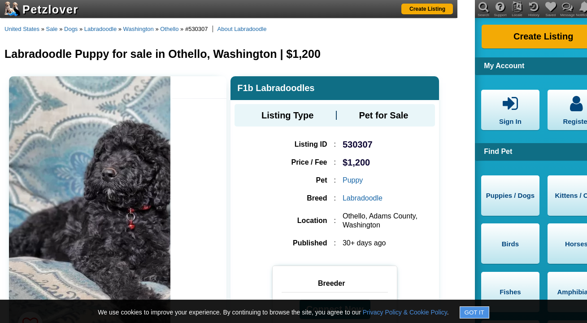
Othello (169, 29)
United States (21, 29)
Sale (52, 29)
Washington (138, 29)
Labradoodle (100, 29)
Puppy (353, 180)
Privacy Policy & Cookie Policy (405, 312)
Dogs (71, 29)
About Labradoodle (242, 29)
